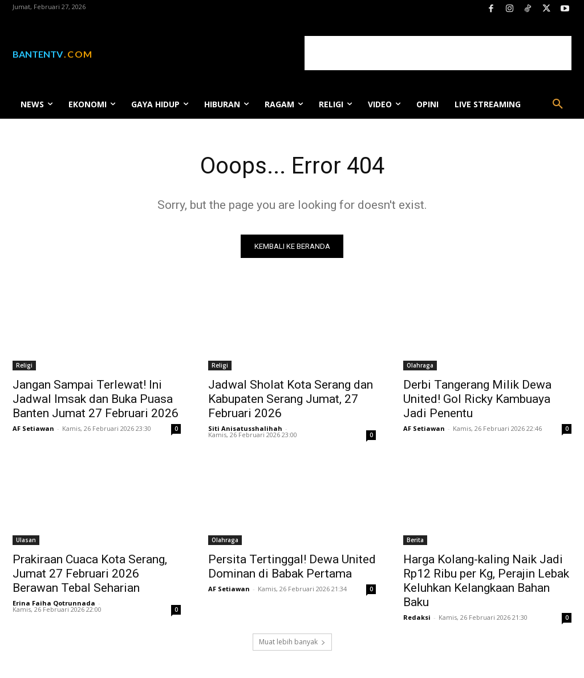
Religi (24, 365)
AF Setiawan (33, 428)
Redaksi (417, 616)
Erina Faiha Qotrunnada (54, 602)
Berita (415, 539)
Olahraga (420, 365)
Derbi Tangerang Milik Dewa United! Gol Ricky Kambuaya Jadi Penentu (477, 399)
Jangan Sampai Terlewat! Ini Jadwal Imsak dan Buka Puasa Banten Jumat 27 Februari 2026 (96, 399)
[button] (557, 104)
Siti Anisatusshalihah (245, 428)
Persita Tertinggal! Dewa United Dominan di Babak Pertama (292, 566)
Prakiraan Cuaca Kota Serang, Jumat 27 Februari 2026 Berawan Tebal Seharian (90, 573)
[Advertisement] (438, 53)
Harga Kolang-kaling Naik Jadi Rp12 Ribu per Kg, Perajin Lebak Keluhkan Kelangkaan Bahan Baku (486, 580)
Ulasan (26, 539)
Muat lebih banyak (292, 642)
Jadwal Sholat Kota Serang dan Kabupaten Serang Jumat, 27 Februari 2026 (290, 399)
